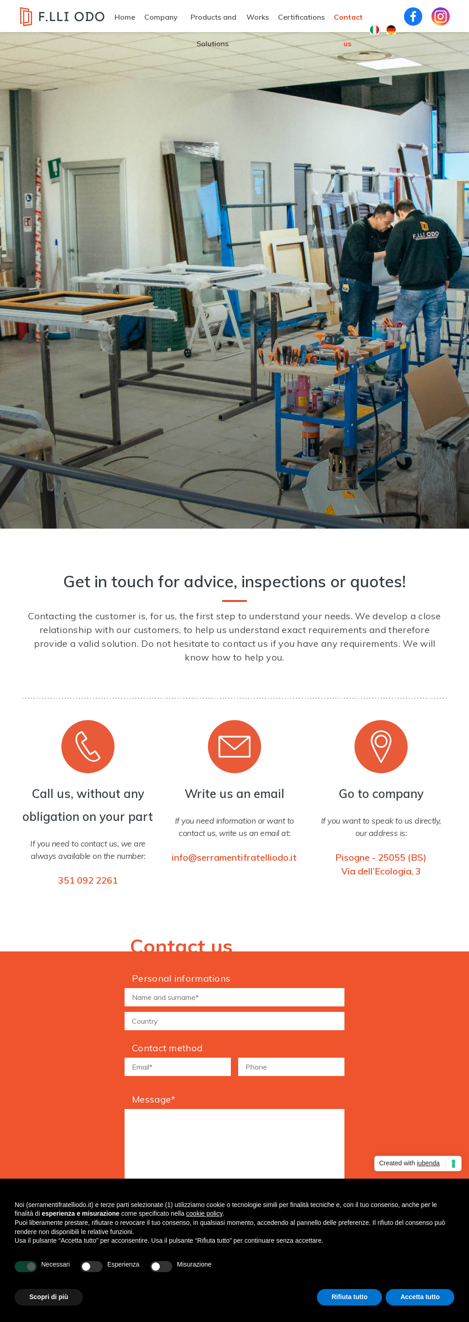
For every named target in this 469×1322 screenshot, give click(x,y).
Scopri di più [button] (48, 1296)
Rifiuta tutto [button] (350, 1296)
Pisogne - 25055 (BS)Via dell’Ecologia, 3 (380, 864)
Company (161, 17)
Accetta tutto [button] (420, 1296)
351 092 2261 (88, 880)
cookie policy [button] (204, 1213)
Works (257, 17)
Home (125, 17)
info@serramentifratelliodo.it (234, 857)
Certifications (301, 17)
